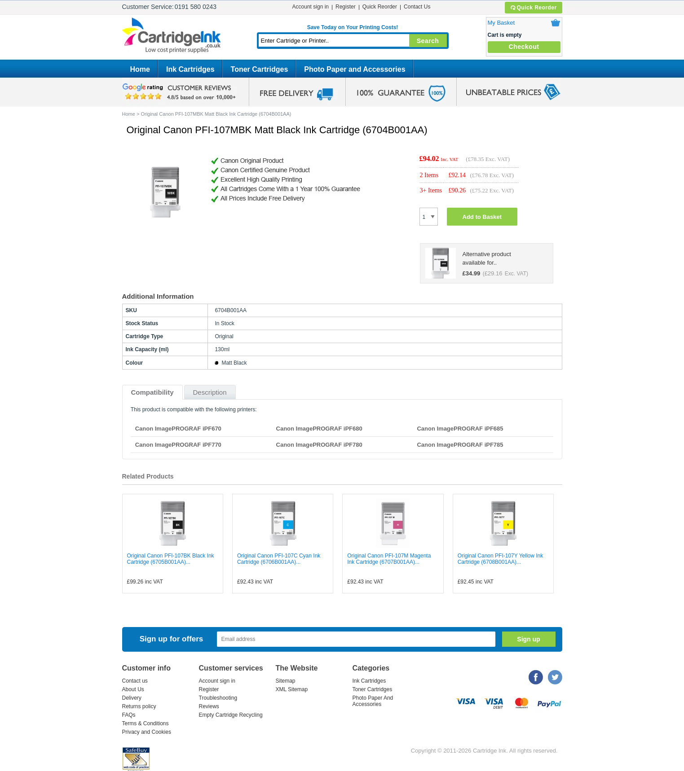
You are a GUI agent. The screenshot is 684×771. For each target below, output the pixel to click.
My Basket (501, 22)
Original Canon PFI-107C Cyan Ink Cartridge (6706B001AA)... (278, 559)
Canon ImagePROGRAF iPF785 (460, 444)
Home (140, 69)
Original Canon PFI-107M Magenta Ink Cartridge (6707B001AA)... (389, 559)
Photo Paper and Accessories (354, 69)
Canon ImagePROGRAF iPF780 (319, 444)
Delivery (131, 698)
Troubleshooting (218, 698)
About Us (133, 689)
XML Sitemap (292, 689)
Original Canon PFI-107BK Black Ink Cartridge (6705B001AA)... (170, 559)
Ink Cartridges (190, 69)
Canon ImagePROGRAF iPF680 (319, 428)
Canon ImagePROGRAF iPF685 (460, 428)
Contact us (135, 681)
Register (345, 7)
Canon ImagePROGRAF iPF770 (178, 444)
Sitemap (286, 681)
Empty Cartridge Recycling (231, 715)
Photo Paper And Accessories (373, 701)
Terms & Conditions (145, 723)
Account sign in (310, 7)
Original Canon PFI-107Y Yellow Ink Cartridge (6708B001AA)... (500, 559)
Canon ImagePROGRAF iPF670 (178, 428)
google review (180, 92)
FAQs (129, 715)
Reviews (209, 706)
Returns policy (139, 706)
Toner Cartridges (259, 69)
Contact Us (417, 7)
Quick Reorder (533, 7)
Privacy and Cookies (146, 732)
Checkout (524, 46)
